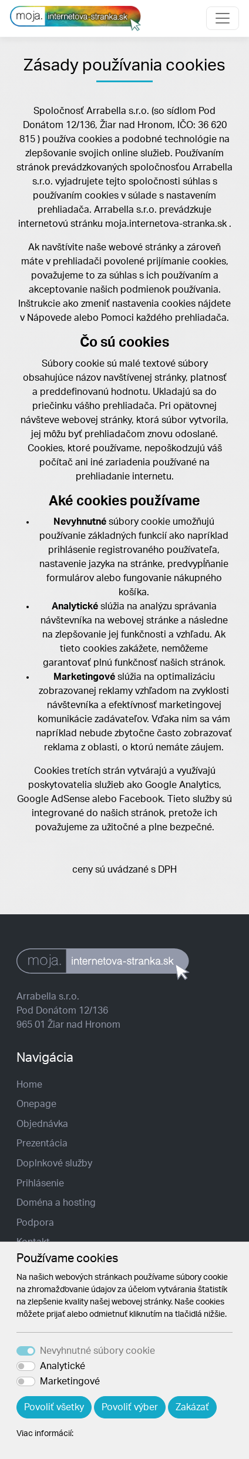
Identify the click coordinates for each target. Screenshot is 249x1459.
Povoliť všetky (54, 1407)
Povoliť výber (130, 1407)
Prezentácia (42, 1143)
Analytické (62, 1366)
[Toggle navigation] (222, 18)
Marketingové (70, 1381)
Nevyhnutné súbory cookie (97, 1351)
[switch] (25, 1366)
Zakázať (192, 1407)
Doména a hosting (56, 1203)
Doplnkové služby (54, 1163)
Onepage (36, 1104)
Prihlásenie (40, 1183)
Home (29, 1084)
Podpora (35, 1222)
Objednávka (42, 1124)
